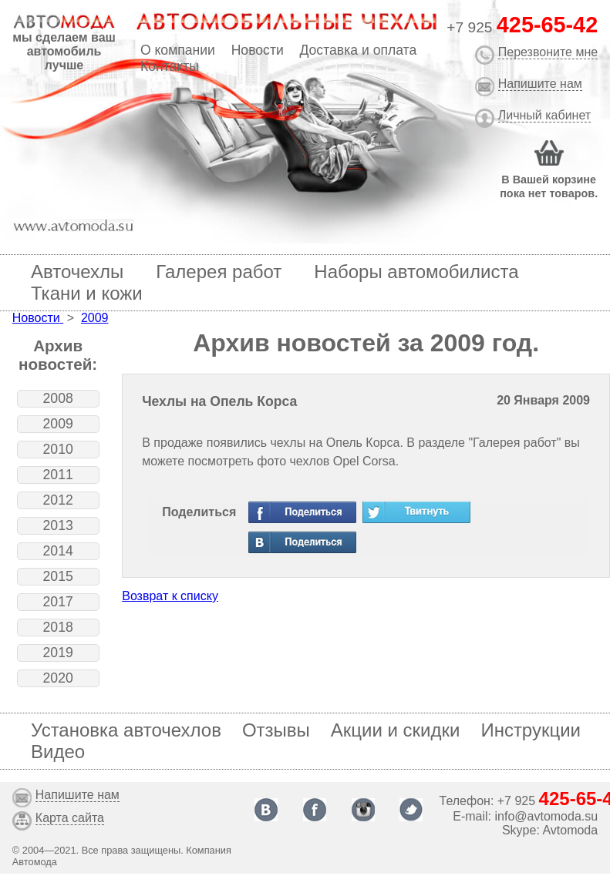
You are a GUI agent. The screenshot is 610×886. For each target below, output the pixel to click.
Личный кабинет (544, 115)
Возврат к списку (170, 595)
